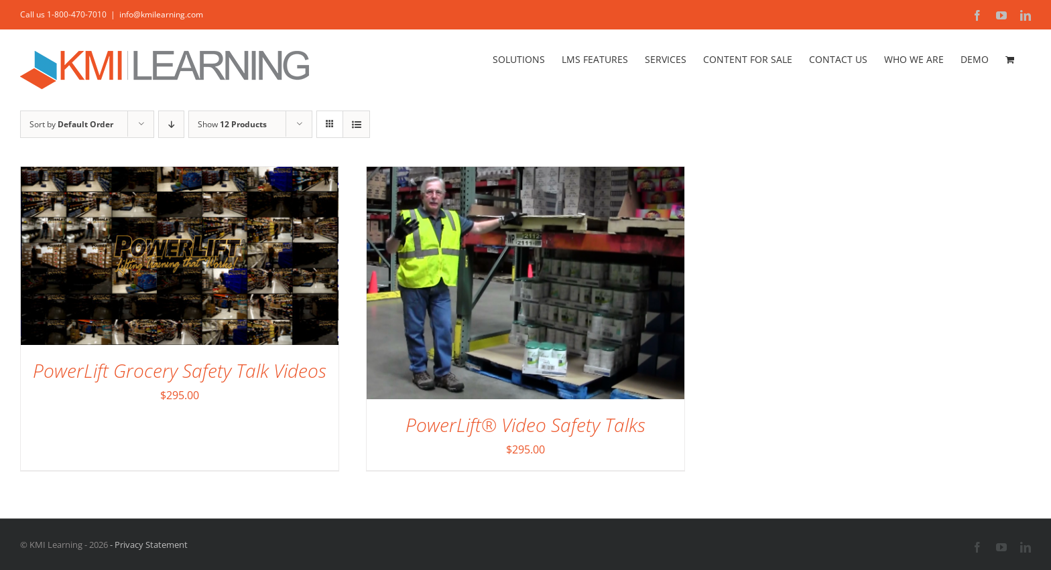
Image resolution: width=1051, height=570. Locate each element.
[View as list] (356, 124)
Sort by (71, 124)
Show (232, 124)
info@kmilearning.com (161, 14)
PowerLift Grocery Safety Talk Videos (179, 370)
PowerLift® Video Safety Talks (525, 424)
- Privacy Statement (148, 545)
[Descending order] (171, 124)
